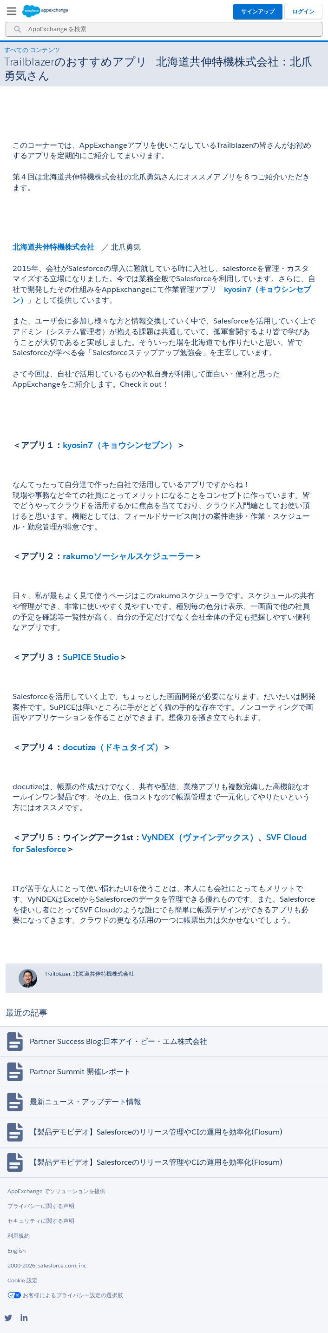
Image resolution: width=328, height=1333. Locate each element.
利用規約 (18, 1236)
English (16, 1250)
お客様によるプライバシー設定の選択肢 (65, 1295)
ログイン (303, 11)
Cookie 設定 (22, 1280)
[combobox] (164, 29)
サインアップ (258, 11)
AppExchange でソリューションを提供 (56, 1191)
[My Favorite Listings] (9, 13)
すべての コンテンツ (32, 50)
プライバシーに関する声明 (40, 1206)
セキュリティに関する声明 (40, 1221)
